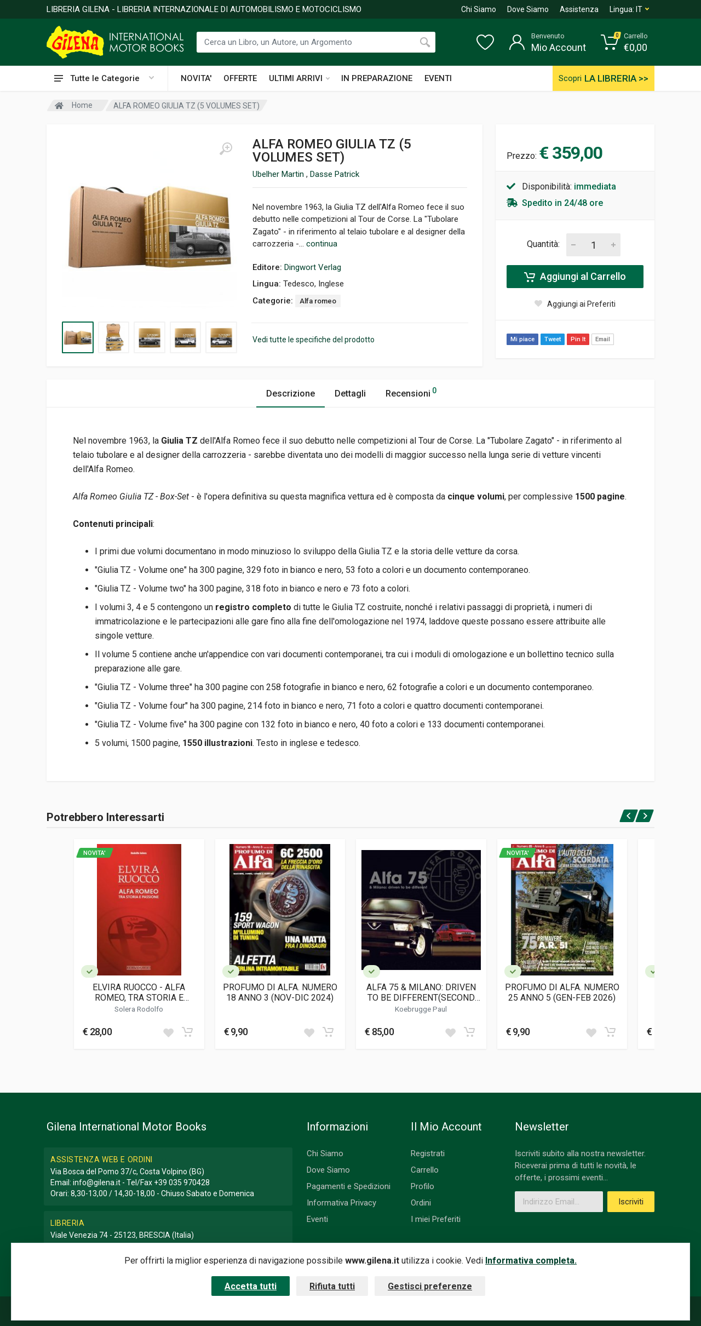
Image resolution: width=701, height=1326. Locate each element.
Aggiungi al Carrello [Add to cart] (575, 277)
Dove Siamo (528, 9)
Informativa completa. (531, 1260)
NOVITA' (196, 78)
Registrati (428, 1153)
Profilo (422, 1186)
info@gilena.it (96, 1182)
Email (602, 339)
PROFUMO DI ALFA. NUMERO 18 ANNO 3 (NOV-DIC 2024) (280, 992)
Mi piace (522, 339)
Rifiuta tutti (332, 1286)
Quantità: (543, 244)
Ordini (421, 1203)
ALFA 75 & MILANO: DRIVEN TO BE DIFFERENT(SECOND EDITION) (421, 992)
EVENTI (438, 78)
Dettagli (350, 393)
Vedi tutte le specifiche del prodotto (313, 339)
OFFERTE (240, 78)
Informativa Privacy (341, 1203)
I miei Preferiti (436, 1219)
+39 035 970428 (182, 1182)
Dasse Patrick (334, 174)
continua (321, 244)
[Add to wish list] (168, 1031)
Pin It (578, 339)
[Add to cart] (187, 1032)
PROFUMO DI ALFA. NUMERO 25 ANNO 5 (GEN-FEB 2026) (562, 992)
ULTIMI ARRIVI (299, 78)
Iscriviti (630, 1202)
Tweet (552, 339)
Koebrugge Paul (421, 1008)
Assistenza (579, 9)
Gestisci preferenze (430, 1286)
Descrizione (290, 393)
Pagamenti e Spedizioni (348, 1186)
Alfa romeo (318, 301)
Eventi (317, 1219)
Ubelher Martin (279, 174)
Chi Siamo (478, 9)
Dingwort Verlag (312, 267)
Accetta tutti (251, 1286)
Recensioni (411, 392)
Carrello (425, 1170)
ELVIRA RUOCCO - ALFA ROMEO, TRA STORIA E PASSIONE (139, 992)
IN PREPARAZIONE (376, 78)
